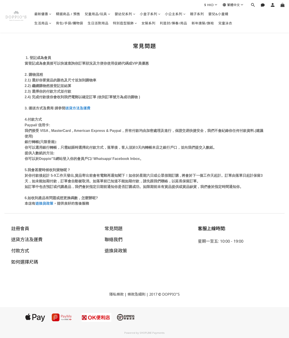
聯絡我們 (114, 239)
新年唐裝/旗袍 (203, 23)
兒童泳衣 (225, 23)
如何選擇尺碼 (24, 262)
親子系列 (197, 14)
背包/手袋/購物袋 (69, 23)
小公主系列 (175, 14)
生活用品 (43, 23)
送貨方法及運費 (78, 108)
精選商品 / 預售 (68, 14)
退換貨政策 (44, 203)
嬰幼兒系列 (125, 14)
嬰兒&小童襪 (218, 14)
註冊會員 (20, 228)
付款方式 (20, 251)
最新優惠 (43, 14)
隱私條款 (116, 294)
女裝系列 (148, 23)
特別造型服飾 (125, 23)
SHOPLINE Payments (152, 332)
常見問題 (114, 228)
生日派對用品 (98, 23)
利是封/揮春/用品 (173, 23)
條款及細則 (136, 294)
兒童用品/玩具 (97, 14)
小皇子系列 (150, 14)
